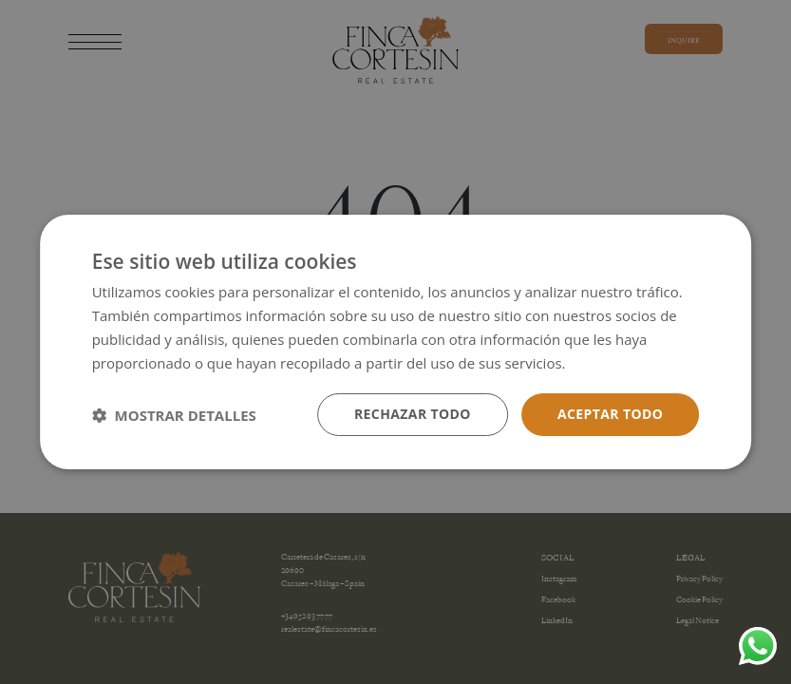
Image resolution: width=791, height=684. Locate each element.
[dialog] (395, 342)
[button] (174, 415)
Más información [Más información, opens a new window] (624, 362)
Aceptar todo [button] (610, 414)
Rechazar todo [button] (412, 414)
